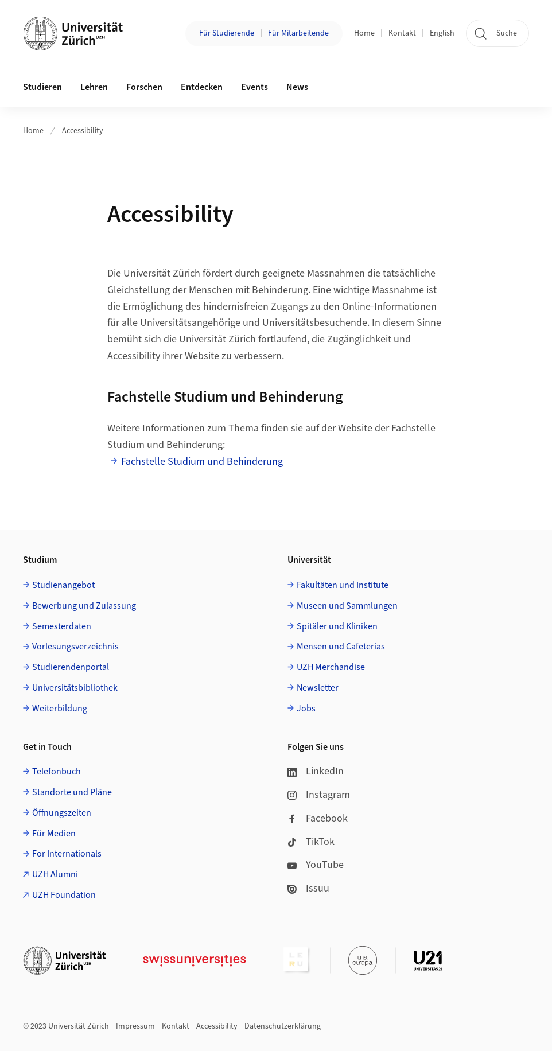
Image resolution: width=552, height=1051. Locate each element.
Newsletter (318, 688)
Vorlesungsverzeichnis (75, 646)
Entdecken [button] (202, 87)
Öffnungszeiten (61, 813)
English (442, 33)
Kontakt (402, 33)
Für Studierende (226, 33)
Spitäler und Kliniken (337, 626)
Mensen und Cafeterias (341, 646)
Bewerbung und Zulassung (84, 606)
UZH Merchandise (331, 667)
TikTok (311, 842)
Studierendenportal (70, 667)
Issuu (308, 888)
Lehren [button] (94, 87)
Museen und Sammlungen (347, 606)
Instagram (318, 795)
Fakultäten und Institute (342, 585)
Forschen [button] (144, 87)
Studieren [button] (42, 87)
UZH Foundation (64, 895)
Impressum (135, 1026)
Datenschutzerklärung (282, 1026)
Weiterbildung (59, 708)
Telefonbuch (56, 771)
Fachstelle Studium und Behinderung (202, 461)
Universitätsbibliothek (75, 688)
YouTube (315, 865)
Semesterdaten (61, 626)
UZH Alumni (55, 874)
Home (364, 33)
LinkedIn (315, 771)
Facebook (317, 818)
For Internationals (67, 853)
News (297, 87)
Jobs (306, 708)
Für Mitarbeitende (298, 33)
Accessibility (82, 131)
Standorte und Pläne (72, 792)
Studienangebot (63, 585)
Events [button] (254, 87)
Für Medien (54, 833)
